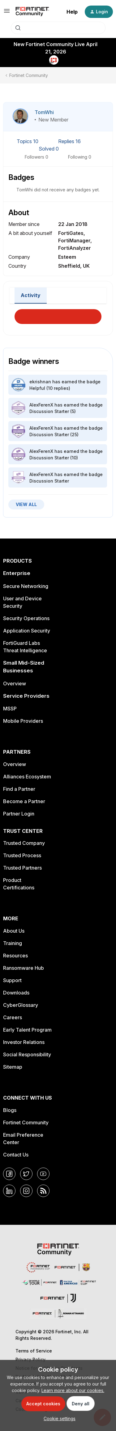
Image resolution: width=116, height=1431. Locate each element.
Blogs (9, 1110)
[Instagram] (26, 1191)
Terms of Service (33, 1350)
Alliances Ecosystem (27, 776)
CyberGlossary (20, 1005)
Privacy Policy (30, 1359)
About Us (13, 931)
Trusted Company (24, 843)
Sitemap (12, 1067)
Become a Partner (24, 801)
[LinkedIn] (9, 1191)
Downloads (16, 993)
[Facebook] (9, 1174)
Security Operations (26, 618)
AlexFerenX (41, 404)
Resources (15, 955)
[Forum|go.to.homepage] (32, 12)
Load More (58, 314)
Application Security (26, 631)
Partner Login (18, 814)
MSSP (10, 708)
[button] (7, 12)
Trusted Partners (22, 868)
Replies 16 (69, 141)
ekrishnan (40, 381)
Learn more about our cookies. (72, 1390)
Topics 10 (28, 141)
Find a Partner (19, 789)
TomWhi (44, 112)
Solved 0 (49, 149)
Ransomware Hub (23, 968)
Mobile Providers (23, 721)
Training (12, 943)
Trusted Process (22, 855)
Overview (14, 683)
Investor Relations (24, 1042)
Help (72, 12)
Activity (31, 295)
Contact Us (15, 1155)
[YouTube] (43, 1174)
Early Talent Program (27, 1030)
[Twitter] (26, 1174)
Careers (12, 1017)
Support (12, 980)
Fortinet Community (28, 75)
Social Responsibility (27, 1054)
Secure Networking (25, 586)
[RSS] (43, 1191)
